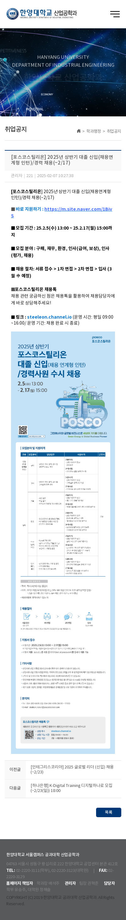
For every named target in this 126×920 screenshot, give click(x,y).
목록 (108, 812)
